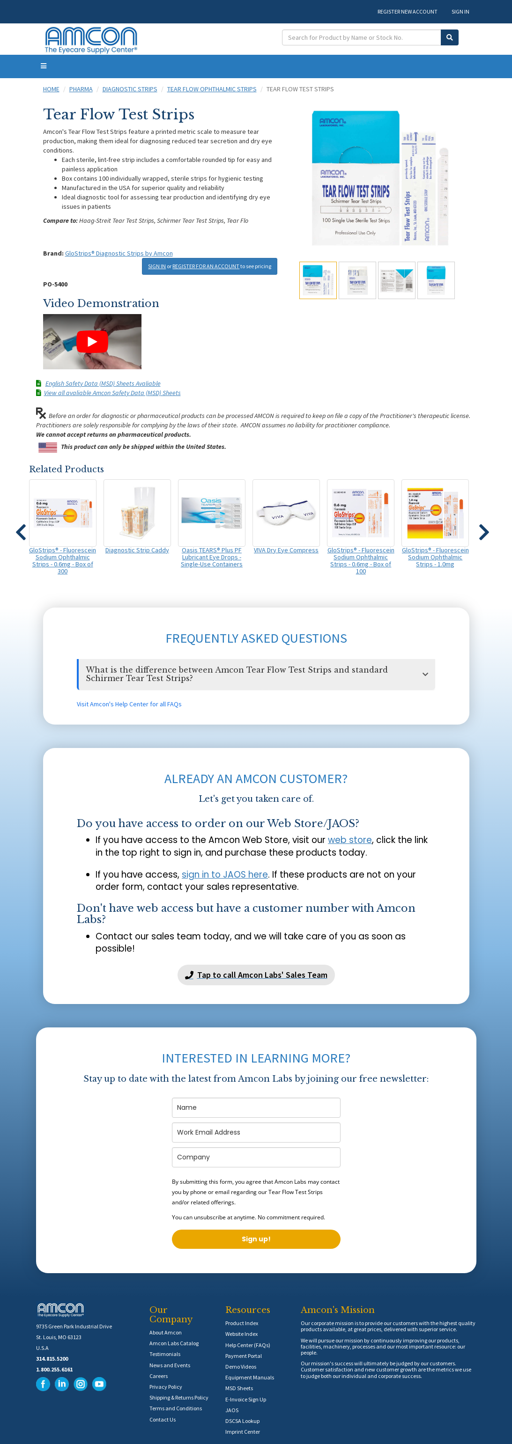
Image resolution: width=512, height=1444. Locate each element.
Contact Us (162, 1419)
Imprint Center (242, 1431)
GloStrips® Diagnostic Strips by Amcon (119, 253)
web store (350, 840)
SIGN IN (460, 11)
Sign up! (256, 1239)
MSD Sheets (239, 1388)
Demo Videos (240, 1366)
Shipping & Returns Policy (178, 1397)
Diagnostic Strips (130, 89)
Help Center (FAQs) (247, 1345)
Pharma (81, 89)
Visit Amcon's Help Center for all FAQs (129, 704)
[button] (21, 528)
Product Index (241, 1323)
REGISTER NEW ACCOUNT (408, 11)
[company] (256, 1157)
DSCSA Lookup (242, 1420)
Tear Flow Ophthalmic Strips (212, 89)
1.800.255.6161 (54, 1369)
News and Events (169, 1365)
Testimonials (164, 1353)
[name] (256, 1108)
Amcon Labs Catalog (174, 1343)
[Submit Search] (450, 37)
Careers (158, 1375)
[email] (256, 1132)
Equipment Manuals (249, 1377)
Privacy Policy (165, 1386)
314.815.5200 (52, 1358)
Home (51, 89)
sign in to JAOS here (225, 874)
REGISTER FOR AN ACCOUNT (205, 266)
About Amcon (165, 1332)
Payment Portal (243, 1355)
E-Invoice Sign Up (245, 1399)
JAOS (231, 1410)
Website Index (241, 1333)
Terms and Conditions (175, 1408)
